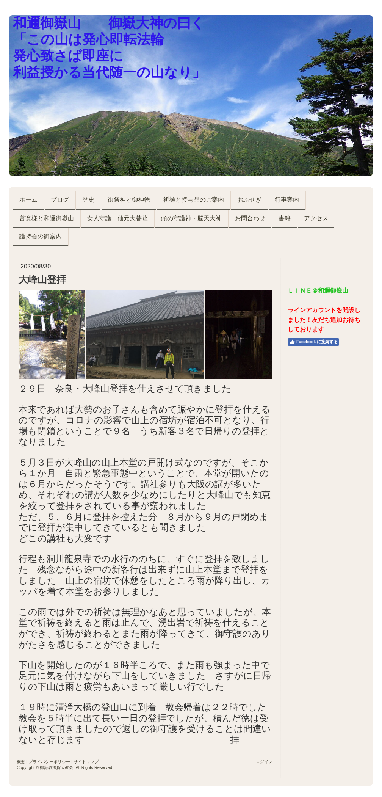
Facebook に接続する (313, 342)
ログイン (264, 761)
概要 (21, 761)
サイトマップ (86, 761)
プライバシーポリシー (49, 761)
